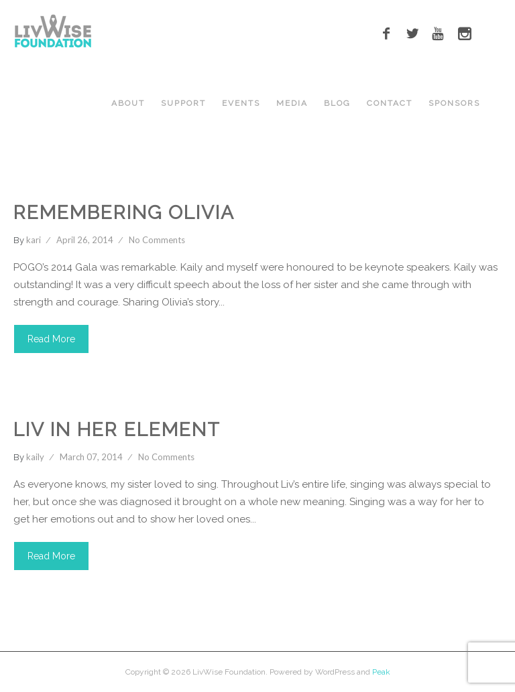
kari (33, 239)
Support (183, 103)
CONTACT (389, 103)
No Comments (157, 239)
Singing (115, 402)
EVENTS (241, 103)
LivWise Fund (148, 185)
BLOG (337, 103)
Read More (51, 339)
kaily (35, 457)
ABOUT (128, 103)
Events (85, 185)
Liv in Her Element (117, 430)
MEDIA (292, 103)
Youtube (170, 402)
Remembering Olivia (124, 213)
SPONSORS (454, 103)
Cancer (35, 185)
